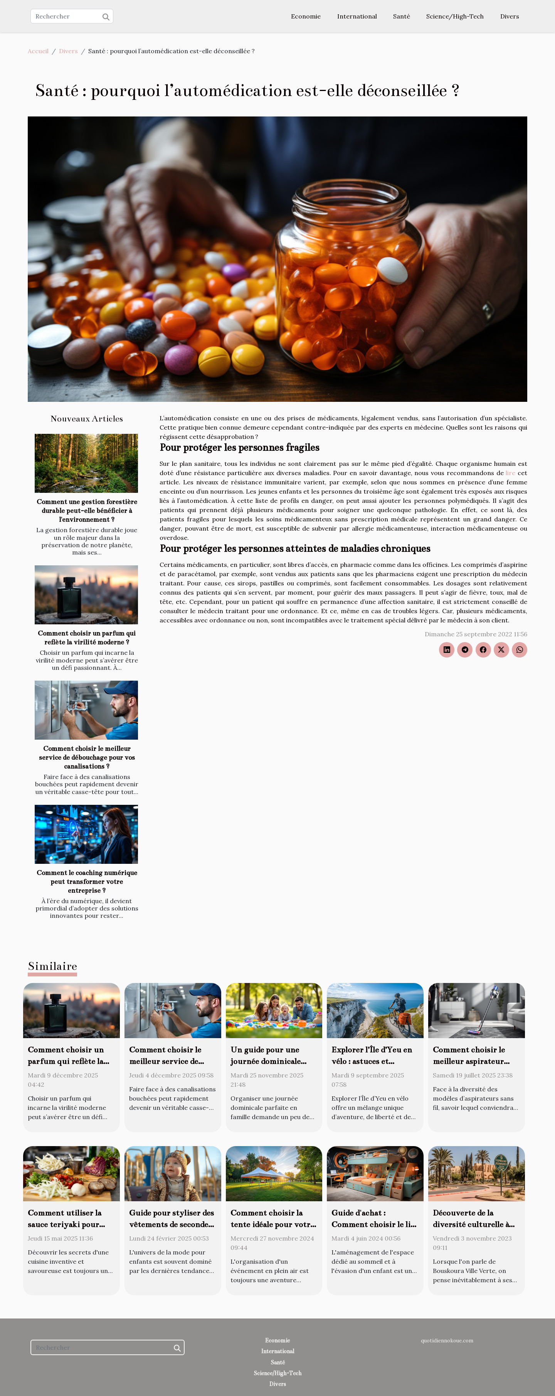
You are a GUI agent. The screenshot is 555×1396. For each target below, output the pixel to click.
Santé (401, 16)
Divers (509, 16)
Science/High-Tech (455, 16)
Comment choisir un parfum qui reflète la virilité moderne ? (66, 1061)
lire (510, 473)
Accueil (38, 51)
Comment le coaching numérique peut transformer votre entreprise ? (87, 882)
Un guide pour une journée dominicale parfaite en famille (265, 1061)
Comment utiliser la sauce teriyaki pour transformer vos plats (67, 1224)
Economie (306, 16)
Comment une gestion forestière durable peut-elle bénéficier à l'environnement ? (87, 511)
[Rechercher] (71, 16)
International (357, 16)
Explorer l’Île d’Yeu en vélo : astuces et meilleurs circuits (371, 1061)
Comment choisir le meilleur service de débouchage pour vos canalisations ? (87, 757)
